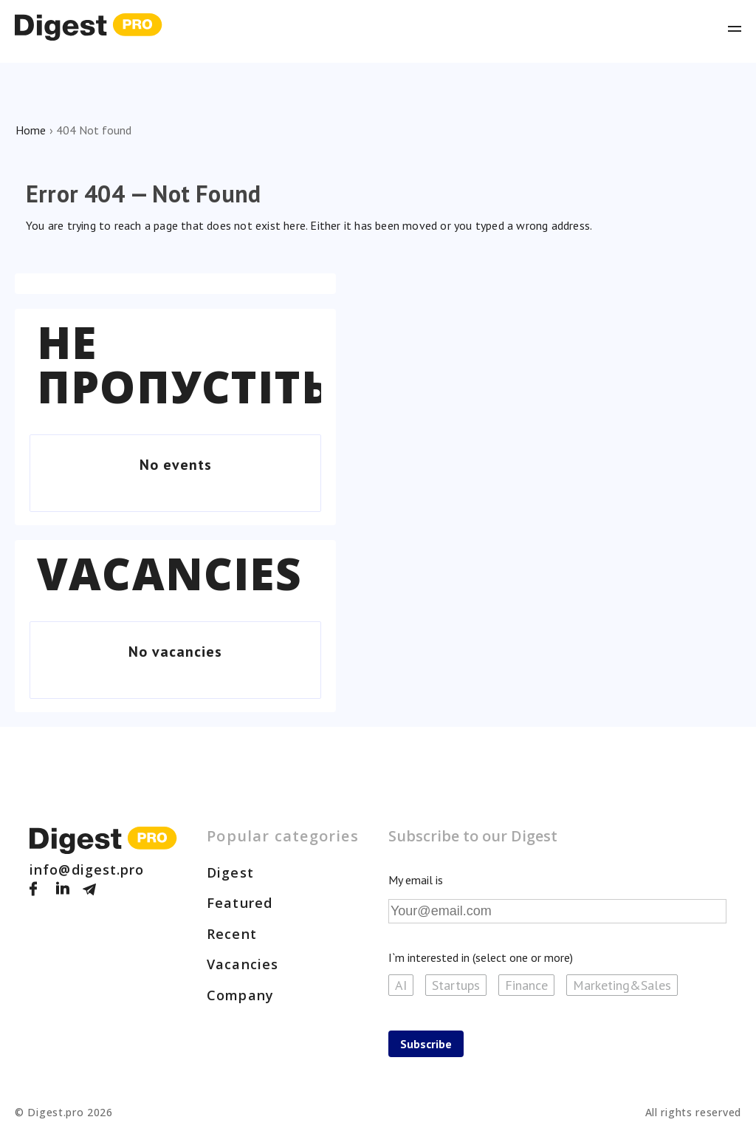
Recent (232, 934)
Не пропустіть (184, 364)
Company (240, 995)
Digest (230, 872)
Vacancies (169, 573)
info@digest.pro (87, 869)
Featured (239, 903)
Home (31, 130)
